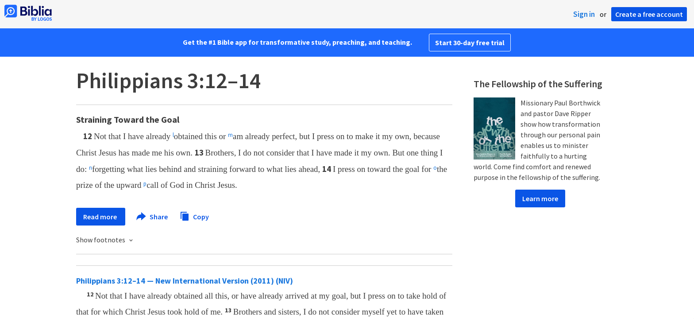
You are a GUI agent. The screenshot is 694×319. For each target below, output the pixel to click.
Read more (100, 216)
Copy (194, 215)
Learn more (540, 198)
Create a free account (649, 14)
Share (152, 216)
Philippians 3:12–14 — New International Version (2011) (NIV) (184, 281)
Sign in (584, 14)
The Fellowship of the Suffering (538, 84)
